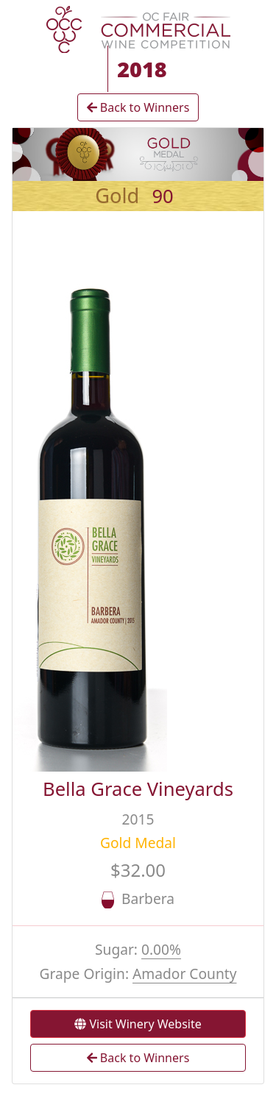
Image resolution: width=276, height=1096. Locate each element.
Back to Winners (138, 107)
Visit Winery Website (137, 1024)
